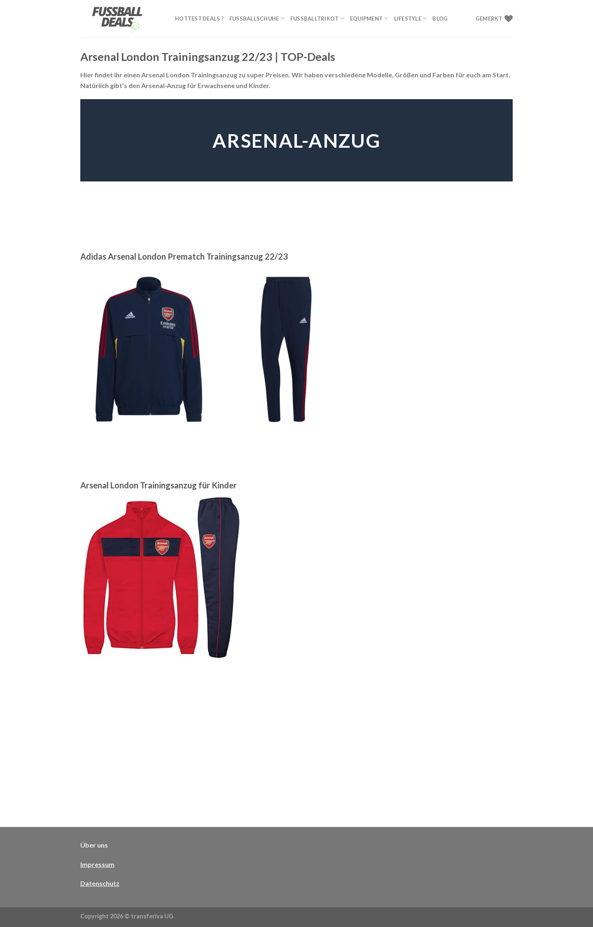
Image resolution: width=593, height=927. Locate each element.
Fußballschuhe (257, 18)
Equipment (369, 18)
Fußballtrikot (317, 18)
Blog (440, 18)
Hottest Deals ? (199, 18)
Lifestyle (410, 18)
